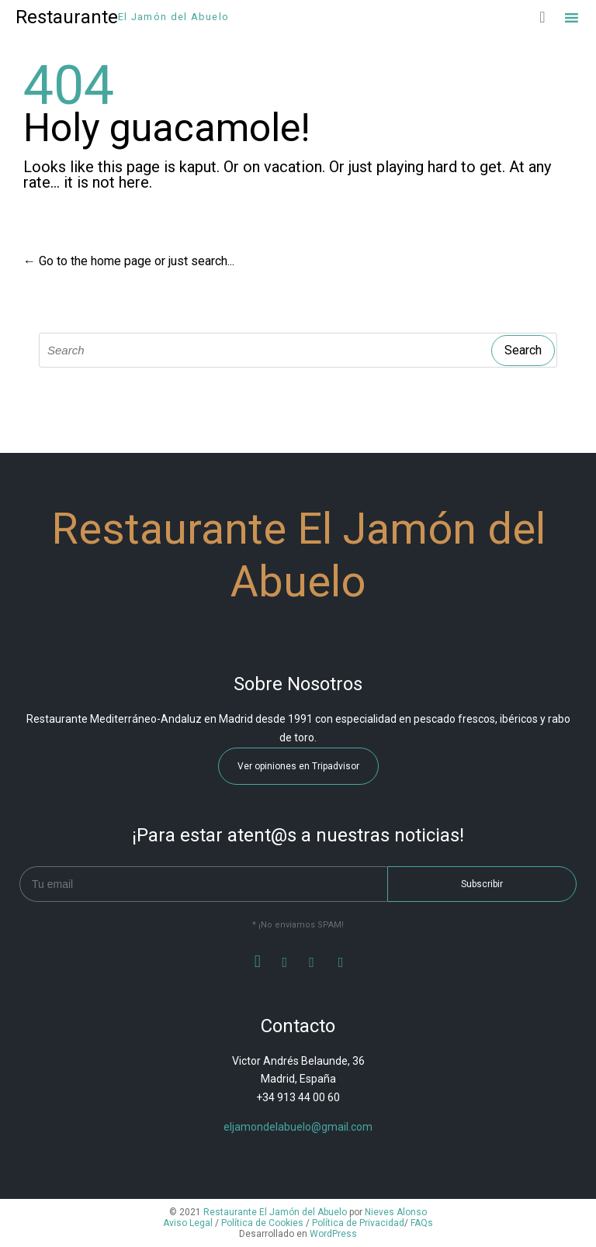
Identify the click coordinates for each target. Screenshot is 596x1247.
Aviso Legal (188, 1223)
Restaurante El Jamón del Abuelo (275, 1212)
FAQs (422, 1223)
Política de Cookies (262, 1223)
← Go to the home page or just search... (128, 261)
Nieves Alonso (396, 1212)
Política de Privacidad (358, 1223)
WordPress (333, 1233)
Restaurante (67, 17)
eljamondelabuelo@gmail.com (298, 1127)
